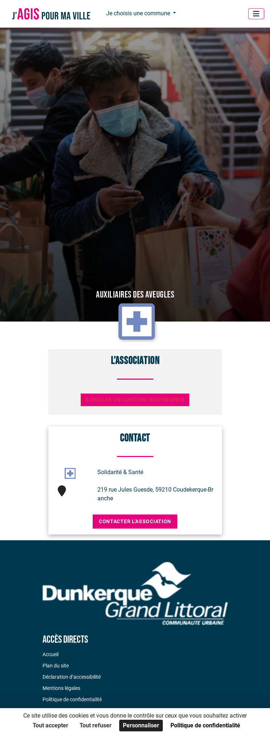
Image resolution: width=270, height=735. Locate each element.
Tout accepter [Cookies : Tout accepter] (50, 725)
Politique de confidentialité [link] (205, 725)
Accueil (51, 654)
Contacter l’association (135, 521)
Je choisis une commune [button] (139, 13)
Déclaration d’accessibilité (72, 677)
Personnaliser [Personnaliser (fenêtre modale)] (141, 725)
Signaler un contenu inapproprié (134, 400)
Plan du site (56, 666)
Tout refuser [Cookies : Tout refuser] (96, 725)
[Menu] (256, 13)
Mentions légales (61, 688)
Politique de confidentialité (72, 699)
